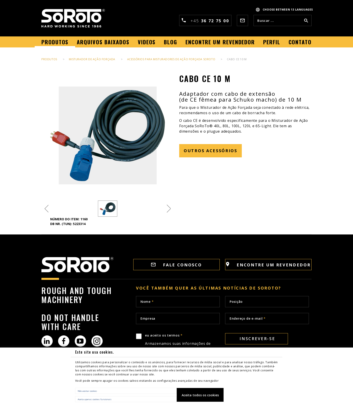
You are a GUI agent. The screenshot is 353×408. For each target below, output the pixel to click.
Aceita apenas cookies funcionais (94, 399)
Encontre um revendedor (268, 265)
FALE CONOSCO (176, 265)
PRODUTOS (49, 59)
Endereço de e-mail (248, 318)
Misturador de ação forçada (92, 59)
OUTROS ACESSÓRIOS (210, 150)
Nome (147, 301)
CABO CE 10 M (237, 59)
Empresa (147, 318)
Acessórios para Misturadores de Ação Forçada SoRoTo (171, 59)
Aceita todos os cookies (200, 395)
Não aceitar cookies (87, 391)
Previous (46, 209)
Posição (236, 301)
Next (169, 209)
